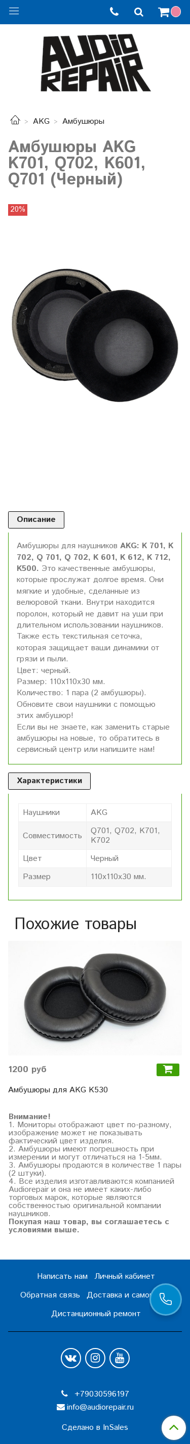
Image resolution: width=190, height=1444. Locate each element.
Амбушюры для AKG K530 (58, 1090)
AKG (41, 121)
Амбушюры (83, 121)
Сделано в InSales (95, 1428)
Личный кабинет (124, 1276)
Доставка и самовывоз (129, 1295)
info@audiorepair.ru (100, 1407)
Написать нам (62, 1276)
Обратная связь (50, 1295)
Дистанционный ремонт (96, 1314)
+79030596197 (100, 1394)
